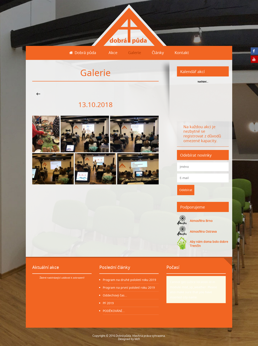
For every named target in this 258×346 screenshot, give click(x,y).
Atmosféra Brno (201, 221)
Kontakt (182, 52)
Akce (113, 52)
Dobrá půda (82, 52)
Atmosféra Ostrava (203, 231)
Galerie (134, 52)
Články (158, 52)
